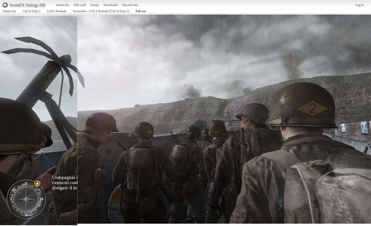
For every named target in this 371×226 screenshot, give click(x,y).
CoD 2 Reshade (56, 11)
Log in (360, 5)
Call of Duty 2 (31, 11)
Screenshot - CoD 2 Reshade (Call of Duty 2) (101, 11)
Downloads (110, 5)
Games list (62, 5)
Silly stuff (80, 5)
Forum (95, 5)
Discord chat (130, 5)
